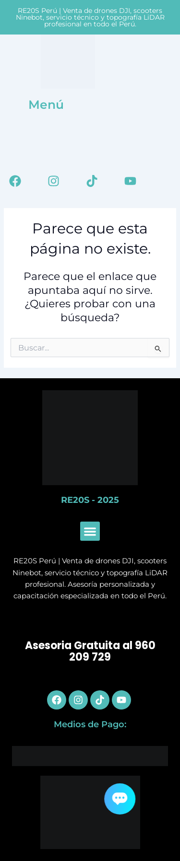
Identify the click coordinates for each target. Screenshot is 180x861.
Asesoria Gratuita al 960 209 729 (90, 651)
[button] (90, 531)
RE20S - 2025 (90, 500)
